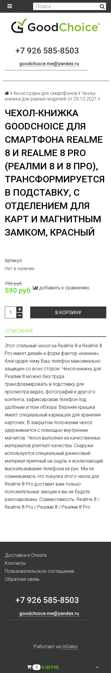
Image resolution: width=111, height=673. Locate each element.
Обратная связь (22, 579)
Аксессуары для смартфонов (45, 93)
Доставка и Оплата (25, 555)
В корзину (68, 312)
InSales (70, 646)
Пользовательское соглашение (39, 571)
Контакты (15, 563)
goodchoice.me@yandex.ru (49, 64)
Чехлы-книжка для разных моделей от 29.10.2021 (51, 96)
